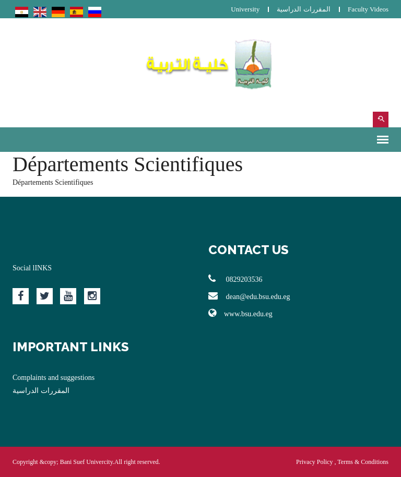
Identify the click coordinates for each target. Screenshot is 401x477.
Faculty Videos (368, 9)
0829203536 (235, 278)
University (245, 9)
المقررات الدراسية (303, 9)
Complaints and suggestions (54, 377)
